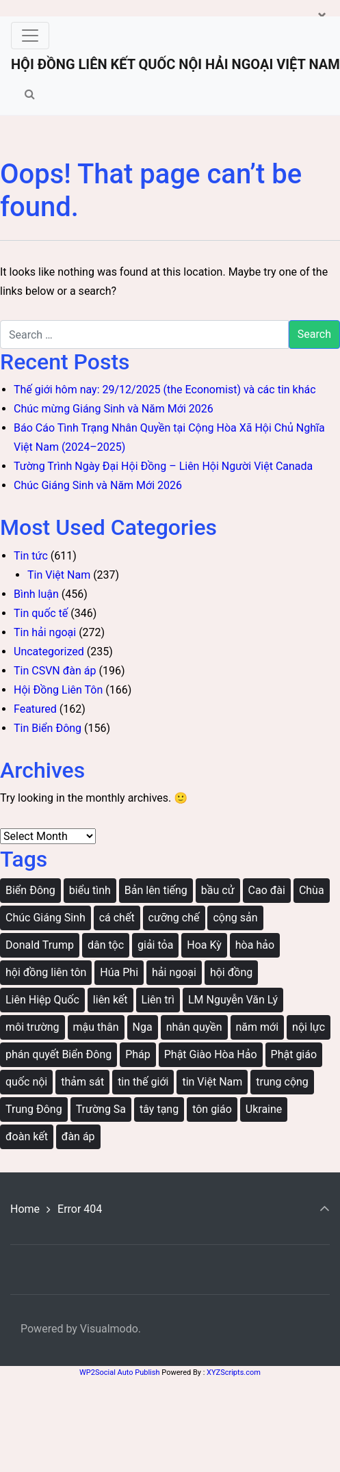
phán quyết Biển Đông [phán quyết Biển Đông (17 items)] (58, 1054)
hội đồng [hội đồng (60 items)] (231, 972)
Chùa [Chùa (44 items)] (311, 890)
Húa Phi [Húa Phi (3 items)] (119, 972)
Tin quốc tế (41, 613)
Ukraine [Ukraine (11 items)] (264, 1109)
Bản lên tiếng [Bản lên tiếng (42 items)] (156, 890)
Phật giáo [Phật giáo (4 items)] (294, 1054)
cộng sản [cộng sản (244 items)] (235, 917)
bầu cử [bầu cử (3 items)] (218, 890)
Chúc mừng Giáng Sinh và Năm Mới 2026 (113, 408)
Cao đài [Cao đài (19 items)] (266, 890)
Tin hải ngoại (45, 632)
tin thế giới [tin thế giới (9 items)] (143, 1081)
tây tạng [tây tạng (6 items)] (159, 1109)
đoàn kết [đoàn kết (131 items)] (26, 1136)
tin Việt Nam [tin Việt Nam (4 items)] (212, 1081)
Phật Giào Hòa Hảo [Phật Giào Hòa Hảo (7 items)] (210, 1054)
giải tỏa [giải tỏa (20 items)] (155, 944)
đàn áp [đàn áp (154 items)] (78, 1136)
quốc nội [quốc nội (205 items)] (26, 1081)
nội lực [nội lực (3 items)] (308, 1027)
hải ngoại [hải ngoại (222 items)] (174, 972)
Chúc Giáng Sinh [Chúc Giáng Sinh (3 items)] (45, 917)
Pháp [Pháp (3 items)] (138, 1054)
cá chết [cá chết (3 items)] (117, 917)
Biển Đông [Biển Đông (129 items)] (30, 890)
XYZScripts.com (234, 1372)
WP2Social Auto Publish (119, 1372)
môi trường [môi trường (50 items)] (32, 1027)
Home (25, 1208)
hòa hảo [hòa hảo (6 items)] (254, 944)
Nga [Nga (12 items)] (143, 1027)
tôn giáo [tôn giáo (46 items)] (212, 1109)
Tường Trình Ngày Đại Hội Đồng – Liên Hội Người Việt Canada (163, 466)
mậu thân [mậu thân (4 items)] (96, 1027)
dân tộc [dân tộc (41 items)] (106, 944)
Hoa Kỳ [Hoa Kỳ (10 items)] (204, 944)
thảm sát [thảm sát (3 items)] (82, 1081)
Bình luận (36, 594)
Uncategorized (49, 651)
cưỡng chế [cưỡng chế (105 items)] (174, 917)
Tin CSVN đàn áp (55, 670)
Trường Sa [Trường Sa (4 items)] (101, 1109)
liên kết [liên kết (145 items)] (110, 999)
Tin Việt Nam (58, 574)
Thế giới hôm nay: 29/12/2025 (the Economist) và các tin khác (165, 389)
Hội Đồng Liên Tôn (58, 689)
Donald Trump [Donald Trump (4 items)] (39, 944)
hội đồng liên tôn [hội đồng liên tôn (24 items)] (45, 972)
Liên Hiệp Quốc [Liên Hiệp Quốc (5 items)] (42, 999)
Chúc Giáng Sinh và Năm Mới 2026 (98, 485)
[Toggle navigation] (30, 35)
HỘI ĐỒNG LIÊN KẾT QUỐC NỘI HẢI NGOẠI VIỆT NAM (175, 64)
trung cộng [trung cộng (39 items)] (282, 1081)
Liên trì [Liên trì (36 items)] (158, 999)
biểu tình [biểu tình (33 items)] (90, 890)
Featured (35, 708)
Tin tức (31, 555)
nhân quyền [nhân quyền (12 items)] (194, 1027)
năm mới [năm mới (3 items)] (257, 1027)
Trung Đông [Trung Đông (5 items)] (33, 1109)
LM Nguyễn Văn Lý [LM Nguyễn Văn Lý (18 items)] (233, 999)
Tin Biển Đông (47, 728)
